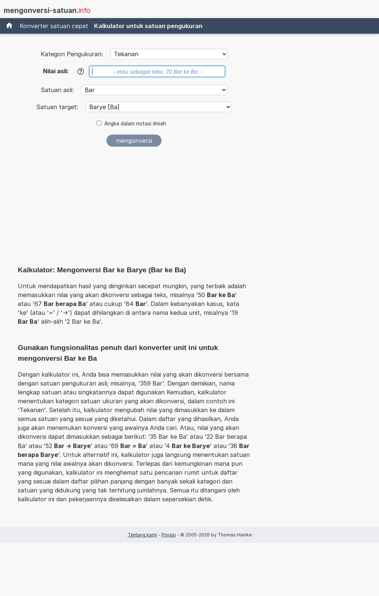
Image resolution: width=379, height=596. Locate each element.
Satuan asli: (58, 90)
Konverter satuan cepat (54, 26)
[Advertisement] (134, 208)
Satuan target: (58, 107)
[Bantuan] (80, 71)
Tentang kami (142, 535)
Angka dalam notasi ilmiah (135, 124)
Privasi (168, 535)
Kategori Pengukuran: (72, 54)
